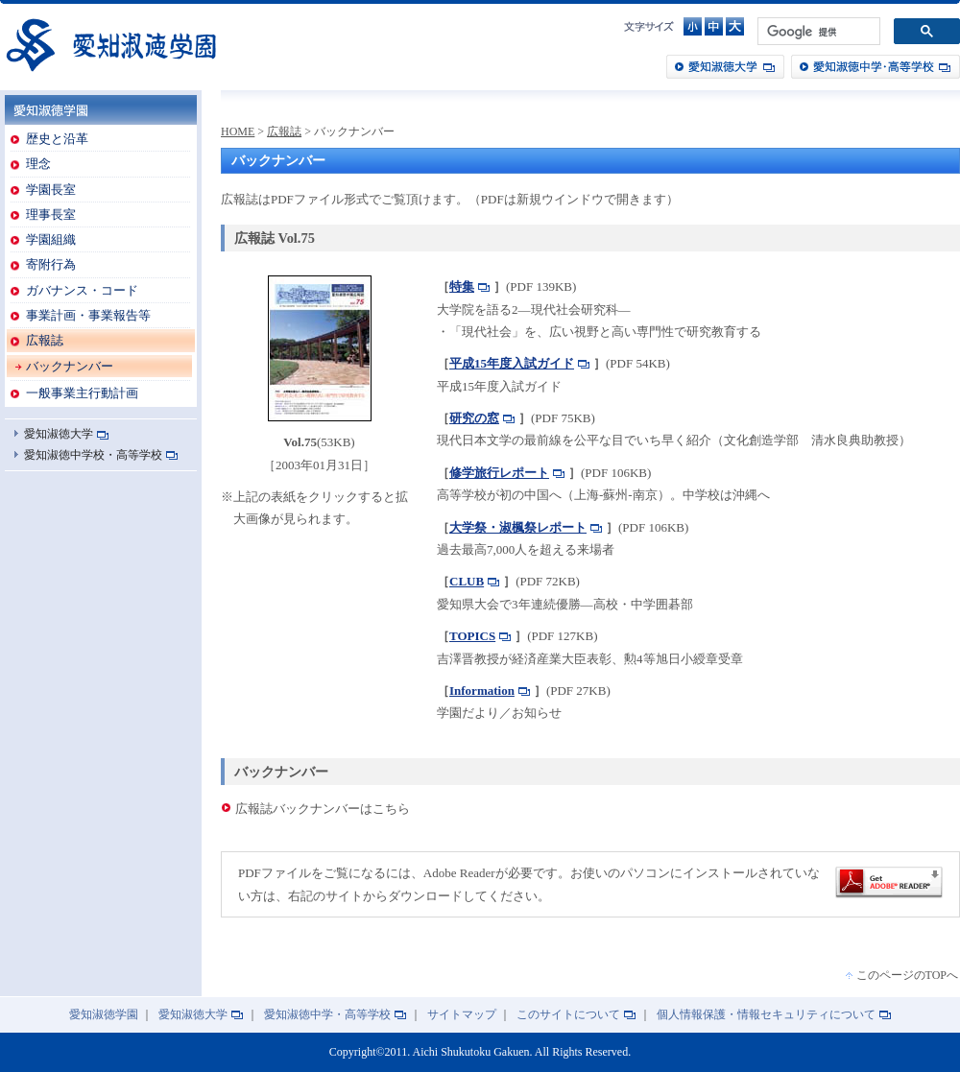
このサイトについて (568, 1015)
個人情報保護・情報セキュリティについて (766, 1015)
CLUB (466, 581)
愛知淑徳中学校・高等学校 (93, 455)
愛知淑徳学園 (110, 44)
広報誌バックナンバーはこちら (322, 808)
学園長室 (51, 189)
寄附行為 (51, 264)
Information (482, 690)
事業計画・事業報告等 (88, 315)
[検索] (817, 31)
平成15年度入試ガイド (511, 363)
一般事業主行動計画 (82, 393)
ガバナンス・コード (82, 290)
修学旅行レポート (499, 472)
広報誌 (44, 340)
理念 (38, 163)
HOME (237, 131)
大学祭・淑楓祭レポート (518, 527)
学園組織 (51, 239)
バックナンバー (69, 366)
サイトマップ (461, 1015)
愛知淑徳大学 (725, 67)
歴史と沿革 (57, 138)
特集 (461, 286)
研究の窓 (474, 418)
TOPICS (472, 636)
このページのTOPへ (907, 975)
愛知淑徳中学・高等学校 (875, 67)
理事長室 (51, 214)
